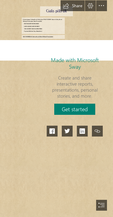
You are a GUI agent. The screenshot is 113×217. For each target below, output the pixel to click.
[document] (56, 108)
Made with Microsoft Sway (75, 63)
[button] (73, 5)
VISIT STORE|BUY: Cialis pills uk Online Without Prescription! (38, 36)
